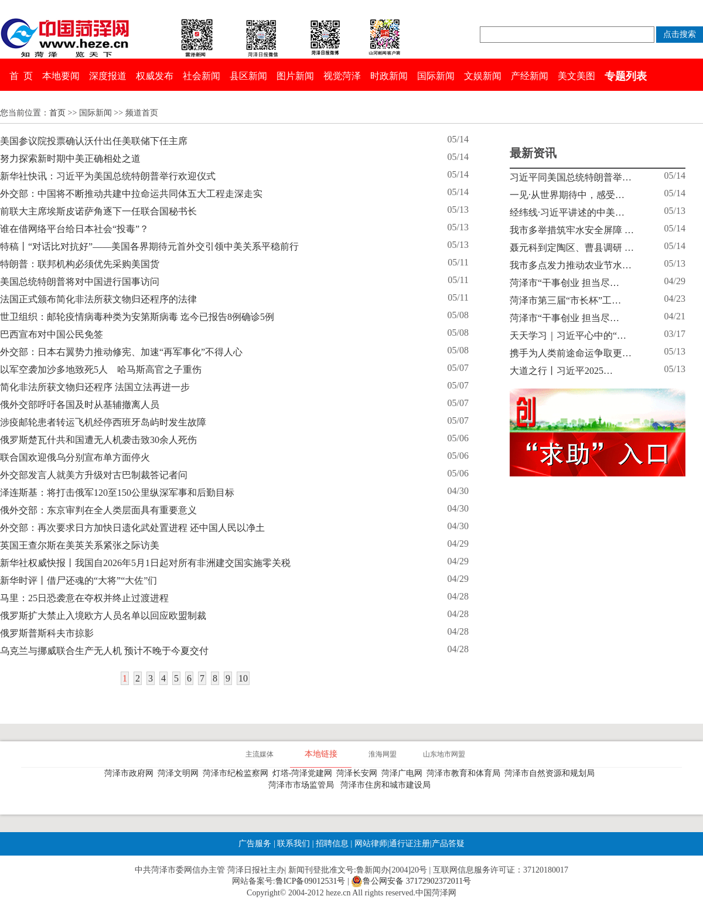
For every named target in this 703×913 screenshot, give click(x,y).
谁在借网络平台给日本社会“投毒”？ (74, 229)
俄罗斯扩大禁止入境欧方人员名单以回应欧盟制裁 (103, 616)
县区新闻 (248, 76)
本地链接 (321, 754)
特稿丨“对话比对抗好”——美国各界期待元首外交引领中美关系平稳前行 (149, 246)
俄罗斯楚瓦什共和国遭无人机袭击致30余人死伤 (98, 440)
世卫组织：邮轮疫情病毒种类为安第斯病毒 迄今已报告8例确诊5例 (137, 317)
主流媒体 (259, 754)
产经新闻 (529, 76)
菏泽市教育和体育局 (465, 773)
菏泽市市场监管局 (303, 785)
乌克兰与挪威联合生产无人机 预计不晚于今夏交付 (104, 651)
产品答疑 (448, 843)
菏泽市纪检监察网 (237, 773)
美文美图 (576, 76)
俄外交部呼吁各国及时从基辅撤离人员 (79, 405)
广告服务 (254, 843)
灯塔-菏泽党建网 (304, 773)
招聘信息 (332, 843)
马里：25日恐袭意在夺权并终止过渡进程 (84, 598)
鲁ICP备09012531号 (310, 881)
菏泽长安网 (358, 773)
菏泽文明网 (180, 773)
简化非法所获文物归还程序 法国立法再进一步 (95, 387)
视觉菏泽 (342, 76)
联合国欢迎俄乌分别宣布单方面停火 (75, 457)
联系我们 (293, 843)
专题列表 (626, 76)
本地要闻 (61, 76)
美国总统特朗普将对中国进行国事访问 (79, 282)
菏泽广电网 (403, 773)
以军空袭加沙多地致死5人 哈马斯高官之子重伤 (101, 369)
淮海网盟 (382, 754)
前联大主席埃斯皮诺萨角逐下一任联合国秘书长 (98, 211)
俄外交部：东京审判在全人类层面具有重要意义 (98, 510)
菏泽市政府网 (131, 773)
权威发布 (154, 76)
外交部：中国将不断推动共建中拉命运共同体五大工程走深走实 (131, 194)
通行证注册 (409, 843)
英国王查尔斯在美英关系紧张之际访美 (79, 545)
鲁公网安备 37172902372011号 (411, 881)
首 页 (21, 76)
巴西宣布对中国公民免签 (51, 334)
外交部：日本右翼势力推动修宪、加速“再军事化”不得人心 (121, 352)
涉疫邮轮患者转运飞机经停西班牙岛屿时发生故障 (103, 422)
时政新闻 (389, 76)
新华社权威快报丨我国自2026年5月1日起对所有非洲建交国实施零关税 (145, 563)
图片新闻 (295, 76)
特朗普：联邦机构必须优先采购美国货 (79, 264)
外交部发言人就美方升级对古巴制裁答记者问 (93, 475)
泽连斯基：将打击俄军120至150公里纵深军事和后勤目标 (117, 493)
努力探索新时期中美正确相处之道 (70, 158)
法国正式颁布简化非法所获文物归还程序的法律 (98, 299)
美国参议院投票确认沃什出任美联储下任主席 (93, 141)
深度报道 (108, 76)
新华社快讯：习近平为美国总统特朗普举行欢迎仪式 (108, 176)
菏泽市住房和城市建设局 (387, 785)
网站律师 (369, 843)
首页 (57, 112)
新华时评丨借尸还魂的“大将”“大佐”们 (78, 580)
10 (243, 678)
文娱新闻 (482, 76)
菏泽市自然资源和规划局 (551, 773)
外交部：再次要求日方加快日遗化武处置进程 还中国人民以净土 (132, 528)
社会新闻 (201, 76)
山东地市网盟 (444, 754)
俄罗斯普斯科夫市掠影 (47, 633)
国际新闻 (436, 76)
